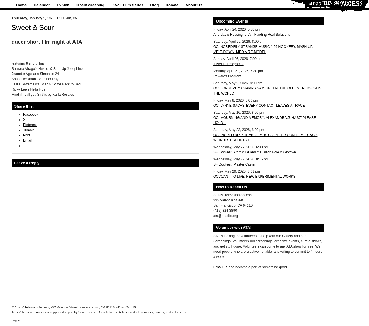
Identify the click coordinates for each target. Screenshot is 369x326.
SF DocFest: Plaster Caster (234, 164)
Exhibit (63, 5)
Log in (16, 320)
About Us (193, 5)
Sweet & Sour (33, 27)
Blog (154, 5)
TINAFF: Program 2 (228, 64)
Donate (172, 5)
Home (21, 5)
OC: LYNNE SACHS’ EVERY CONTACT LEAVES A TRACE (259, 106)
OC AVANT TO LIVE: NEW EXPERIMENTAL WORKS (254, 177)
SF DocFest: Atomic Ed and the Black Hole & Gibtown (254, 152)
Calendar (42, 5)
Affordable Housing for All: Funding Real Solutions (251, 35)
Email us (220, 267)
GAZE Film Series (128, 5)
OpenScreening (90, 5)
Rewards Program (227, 76)
